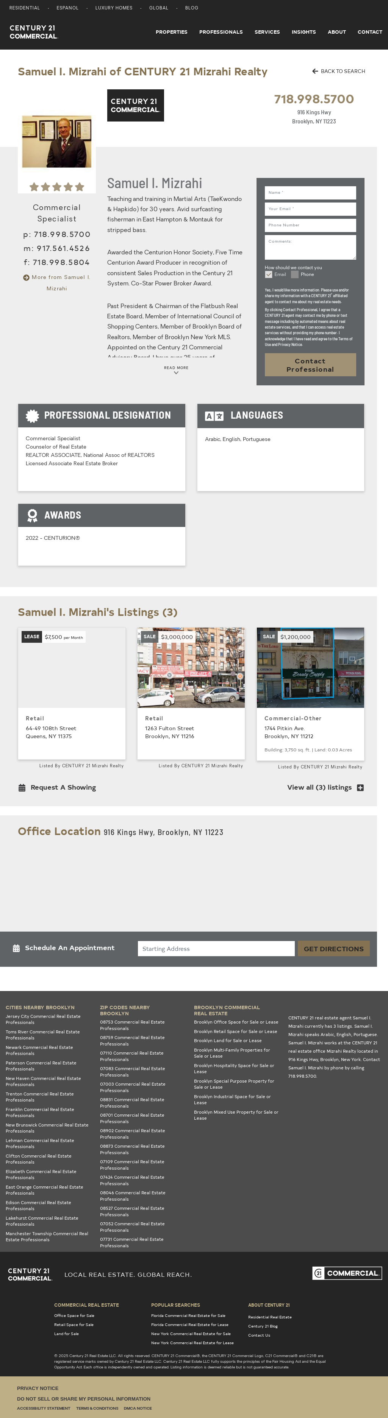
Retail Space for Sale (74, 1324)
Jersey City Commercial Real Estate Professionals (43, 1019)
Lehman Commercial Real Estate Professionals (40, 1144)
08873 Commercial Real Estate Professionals (132, 1149)
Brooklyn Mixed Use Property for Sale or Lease (236, 1115)
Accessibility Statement (43, 1409)
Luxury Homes (114, 8)
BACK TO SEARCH (338, 71)
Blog (192, 8)
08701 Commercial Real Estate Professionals (132, 1118)
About (337, 32)
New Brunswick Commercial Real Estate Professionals (47, 1128)
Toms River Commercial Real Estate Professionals (43, 1035)
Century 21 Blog (263, 1326)
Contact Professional (310, 365)
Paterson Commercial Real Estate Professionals (41, 1066)
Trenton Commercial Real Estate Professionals (40, 1097)
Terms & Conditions (97, 1409)
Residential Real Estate (270, 1317)
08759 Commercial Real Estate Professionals (132, 1041)
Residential (24, 8)
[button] (59, 788)
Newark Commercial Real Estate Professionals (39, 1050)
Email (280, 275)
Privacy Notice (37, 1388)
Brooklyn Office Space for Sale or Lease (236, 1022)
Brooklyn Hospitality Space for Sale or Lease (234, 1069)
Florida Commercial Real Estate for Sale (188, 1315)
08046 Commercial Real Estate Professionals (133, 1196)
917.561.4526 (63, 248)
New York (351, 1059)
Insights (304, 32)
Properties (172, 32)
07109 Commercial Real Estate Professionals (132, 1165)
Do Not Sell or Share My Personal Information (83, 1399)
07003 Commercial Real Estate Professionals (133, 1087)
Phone (307, 275)
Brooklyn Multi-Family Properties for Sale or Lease (232, 1053)
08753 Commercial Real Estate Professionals (132, 1025)
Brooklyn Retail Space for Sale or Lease (235, 1031)
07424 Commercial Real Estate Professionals (132, 1180)
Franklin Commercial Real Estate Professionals (40, 1112)
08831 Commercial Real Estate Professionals (132, 1103)
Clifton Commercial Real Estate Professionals (39, 1159)
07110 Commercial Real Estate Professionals (132, 1056)
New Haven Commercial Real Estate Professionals (43, 1081)
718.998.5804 (61, 262)
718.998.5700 (314, 98)
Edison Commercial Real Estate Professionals (38, 1206)
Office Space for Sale (74, 1315)
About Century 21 (269, 1304)
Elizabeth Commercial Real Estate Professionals (41, 1175)
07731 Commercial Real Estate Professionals (132, 1242)
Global (159, 8)
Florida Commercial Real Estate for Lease (189, 1324)
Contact (370, 32)
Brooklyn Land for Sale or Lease (228, 1040)
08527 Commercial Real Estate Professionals (132, 1211)
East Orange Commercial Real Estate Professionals (44, 1190)
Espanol (68, 8)
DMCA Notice (138, 1409)
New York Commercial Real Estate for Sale (191, 1333)
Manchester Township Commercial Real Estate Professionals (47, 1237)
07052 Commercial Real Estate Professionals (132, 1227)
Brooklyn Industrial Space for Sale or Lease (232, 1100)
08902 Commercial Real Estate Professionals (132, 1134)
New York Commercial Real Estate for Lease (192, 1342)
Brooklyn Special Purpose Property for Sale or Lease (234, 1084)
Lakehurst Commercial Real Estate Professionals (42, 1221)
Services (267, 32)
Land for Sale (66, 1333)
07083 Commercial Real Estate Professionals (132, 1072)
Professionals (221, 32)
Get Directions (334, 948)
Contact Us (259, 1335)
